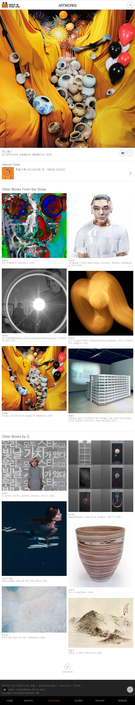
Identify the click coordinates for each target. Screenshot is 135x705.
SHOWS (78, 700)
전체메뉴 (130, 5)
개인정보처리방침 (46, 685)
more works (67, 671)
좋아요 (123, 153)
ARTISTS (28, 700)
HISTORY (99, 700)
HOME (10, 700)
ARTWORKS (54, 700)
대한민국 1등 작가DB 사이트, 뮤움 (18, 685)
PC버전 (76, 685)
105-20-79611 (38, 689)
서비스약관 (64, 685)
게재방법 (122, 700)
